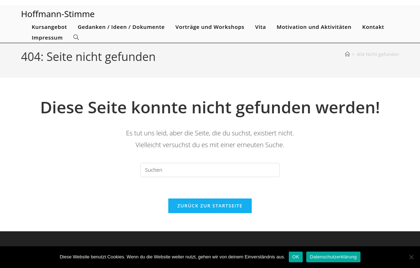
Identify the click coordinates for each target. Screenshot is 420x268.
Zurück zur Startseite (210, 206)
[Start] (347, 54)
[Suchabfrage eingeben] (210, 170)
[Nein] (411, 257)
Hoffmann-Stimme (58, 14)
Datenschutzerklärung (333, 256)
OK (295, 256)
